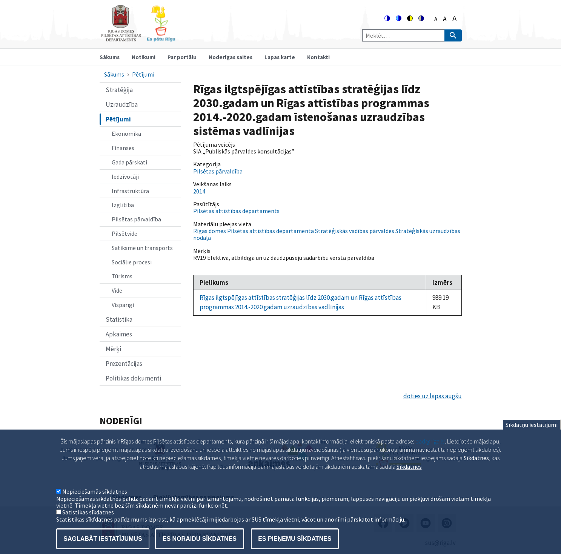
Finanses (123, 148)
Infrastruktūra (130, 191)
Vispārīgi (123, 304)
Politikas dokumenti (133, 378)
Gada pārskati (129, 162)
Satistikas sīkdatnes (88, 521)
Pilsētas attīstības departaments (236, 211)
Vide (117, 290)
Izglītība (123, 205)
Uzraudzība (122, 104)
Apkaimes (119, 334)
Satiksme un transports (142, 248)
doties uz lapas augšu (432, 396)
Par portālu (182, 57)
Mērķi (113, 349)
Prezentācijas (124, 363)
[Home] (138, 38)
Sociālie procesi (132, 262)
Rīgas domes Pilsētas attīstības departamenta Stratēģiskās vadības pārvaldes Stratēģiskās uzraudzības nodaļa (326, 234)
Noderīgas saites (230, 57)
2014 (199, 191)
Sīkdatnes (409, 476)
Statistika (119, 319)
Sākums (110, 57)
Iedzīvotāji (125, 176)
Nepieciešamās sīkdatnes (94, 501)
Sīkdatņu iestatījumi (532, 433)
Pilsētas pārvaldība (136, 219)
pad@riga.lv (430, 450)
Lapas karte (279, 57)
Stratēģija (119, 90)
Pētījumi (143, 74)
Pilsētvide (124, 233)
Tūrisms (122, 276)
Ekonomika (126, 133)
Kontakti (318, 57)
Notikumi (143, 57)
